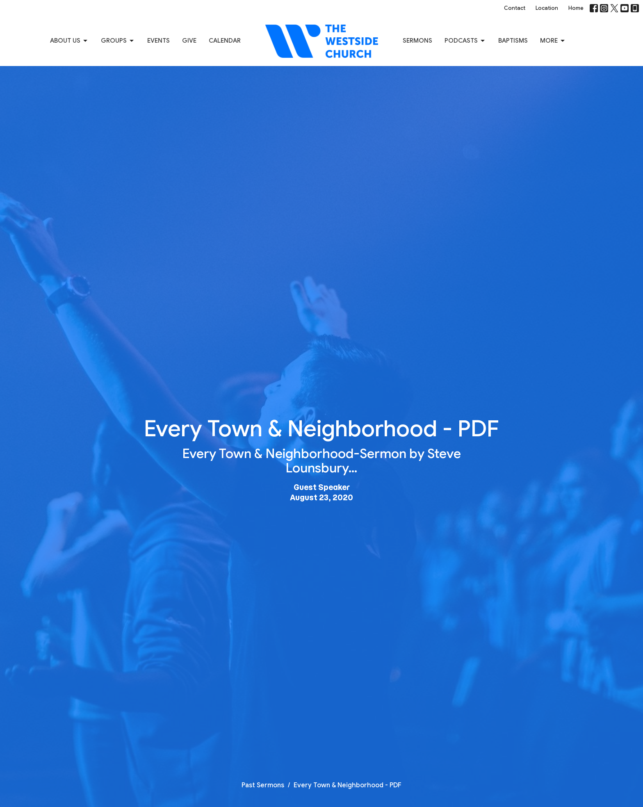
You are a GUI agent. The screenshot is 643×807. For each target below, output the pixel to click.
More (553, 41)
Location (547, 8)
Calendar (225, 40)
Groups (118, 41)
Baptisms (513, 40)
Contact (514, 8)
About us (69, 41)
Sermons (417, 40)
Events (158, 40)
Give (189, 40)
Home (576, 8)
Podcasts (465, 41)
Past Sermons (263, 785)
